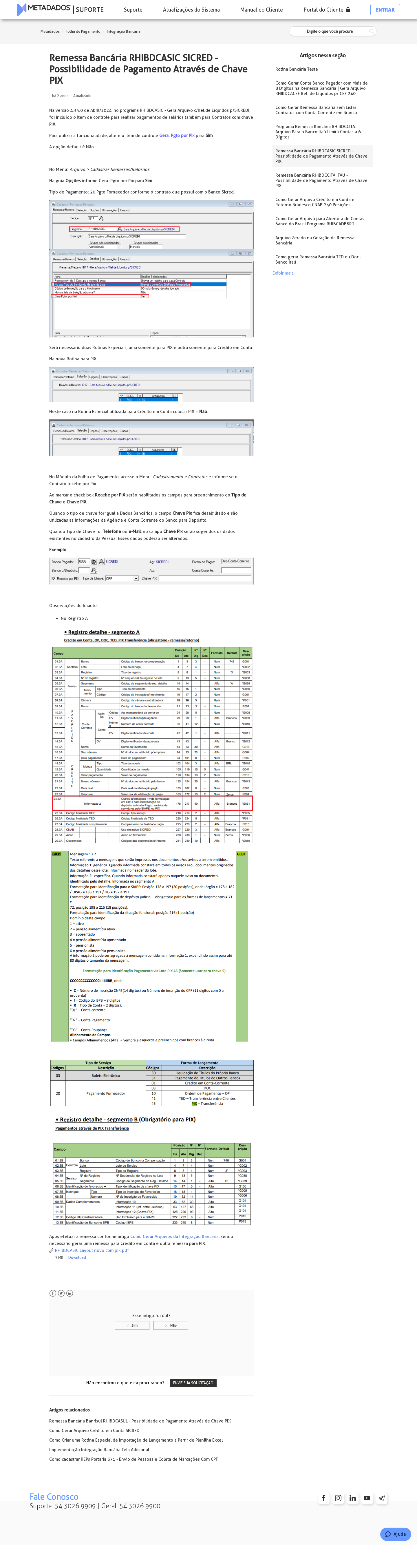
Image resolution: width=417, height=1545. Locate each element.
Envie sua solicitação (193, 1383)
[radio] (132, 1325)
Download (77, 1257)
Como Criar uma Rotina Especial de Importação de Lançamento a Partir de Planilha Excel (136, 1440)
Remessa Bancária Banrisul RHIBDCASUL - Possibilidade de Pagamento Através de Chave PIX (140, 1421)
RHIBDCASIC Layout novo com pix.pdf (92, 1250)
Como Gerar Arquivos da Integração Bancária (174, 1236)
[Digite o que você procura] (333, 31)
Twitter (61, 1293)
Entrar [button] (385, 10)
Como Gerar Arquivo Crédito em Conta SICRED (94, 1430)
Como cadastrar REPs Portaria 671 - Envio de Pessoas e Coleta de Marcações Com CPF (133, 1459)
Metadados (50, 31)
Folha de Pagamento (83, 31)
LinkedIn (69, 1293)
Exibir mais (283, 273)
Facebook (52, 1293)
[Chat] (395, 1534)
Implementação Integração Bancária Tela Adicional (99, 1449)
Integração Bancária (123, 31)
